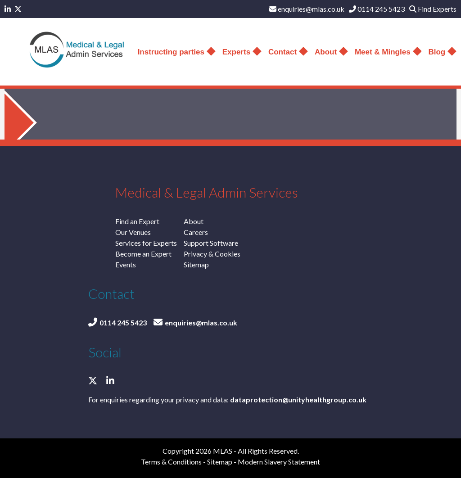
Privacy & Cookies (212, 253)
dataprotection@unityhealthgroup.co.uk (298, 399)
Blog (442, 52)
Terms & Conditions (171, 461)
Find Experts (432, 9)
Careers (196, 232)
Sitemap (196, 264)
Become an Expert (143, 253)
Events (125, 264)
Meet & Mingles (388, 52)
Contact (288, 52)
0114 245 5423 (377, 9)
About (331, 52)
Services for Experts (146, 243)
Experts (242, 52)
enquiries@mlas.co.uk (306, 9)
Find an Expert (137, 221)
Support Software (211, 243)
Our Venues (133, 232)
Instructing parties (177, 52)
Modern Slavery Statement (279, 461)
